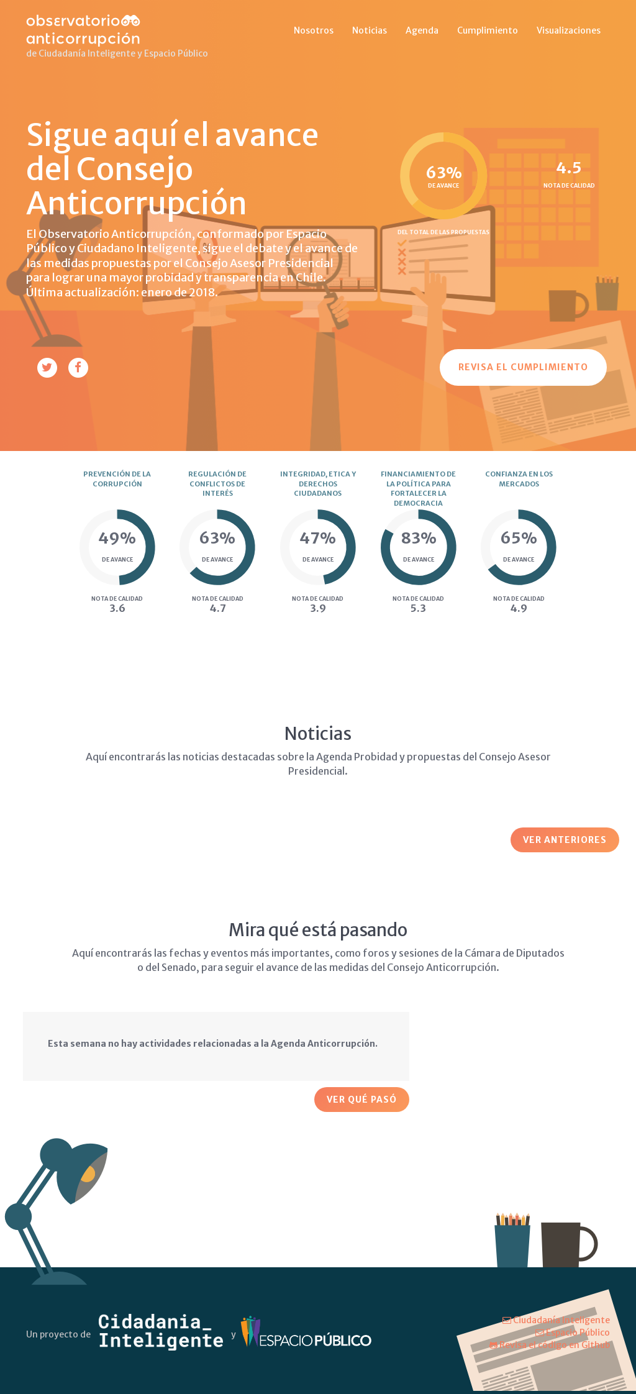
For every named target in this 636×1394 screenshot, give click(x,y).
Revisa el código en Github (549, 1345)
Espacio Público (572, 1332)
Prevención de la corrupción (117, 479)
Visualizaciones (569, 30)
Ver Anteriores (565, 839)
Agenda (422, 30)
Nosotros (314, 30)
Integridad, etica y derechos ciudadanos (318, 484)
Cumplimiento (487, 30)
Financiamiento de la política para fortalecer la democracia (418, 489)
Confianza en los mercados (519, 479)
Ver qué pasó (362, 1099)
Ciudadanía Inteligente (556, 1320)
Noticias (369, 30)
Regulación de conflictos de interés (217, 484)
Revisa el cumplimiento (523, 367)
